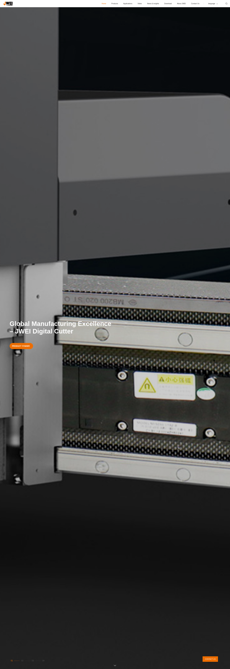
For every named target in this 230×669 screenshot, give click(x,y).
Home (104, 3)
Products (114, 3)
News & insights (153, 3)
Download (168, 3)
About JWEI (181, 3)
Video (140, 3)
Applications (127, 3)
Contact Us (195, 3)
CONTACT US (210, 659)
